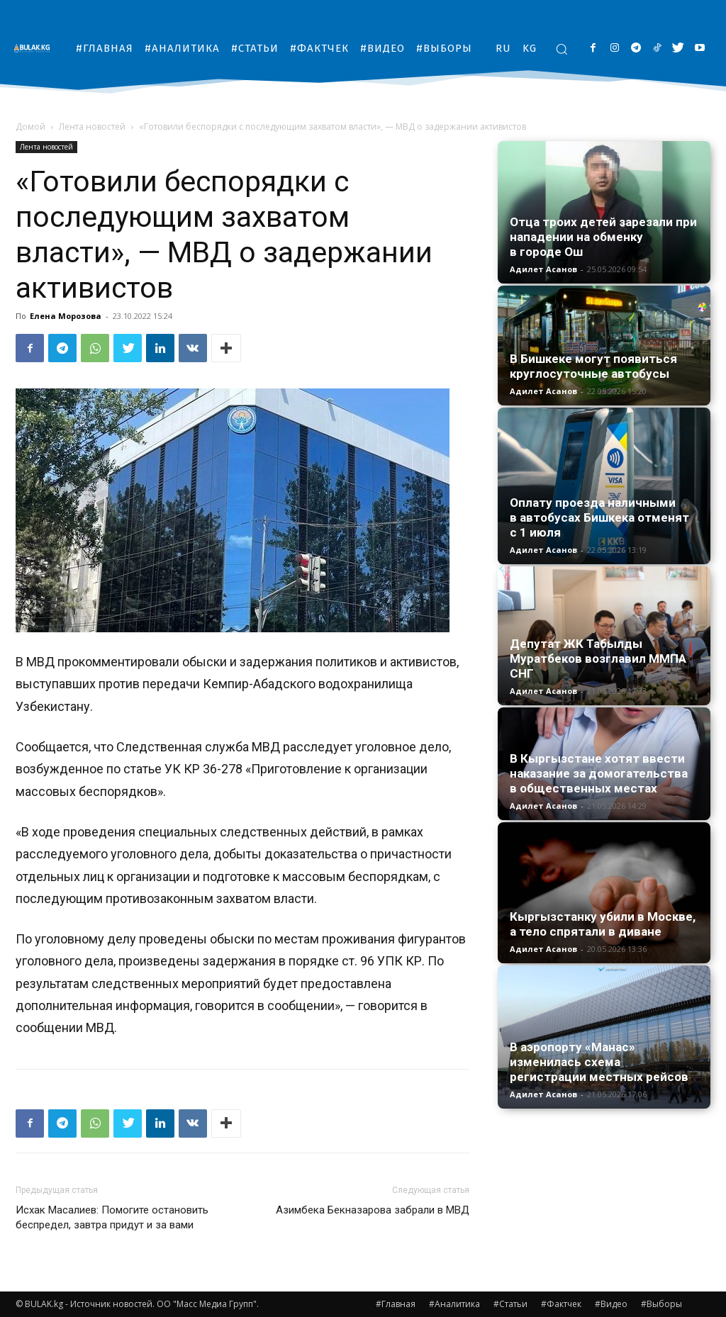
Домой (30, 127)
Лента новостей (92, 127)
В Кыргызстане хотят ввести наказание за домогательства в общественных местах (599, 773)
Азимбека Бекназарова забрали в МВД (372, 1210)
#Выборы (661, 1304)
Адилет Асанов (543, 269)
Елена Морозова (65, 315)
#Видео (611, 1304)
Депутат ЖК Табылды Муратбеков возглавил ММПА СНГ (598, 658)
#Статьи (510, 1304)
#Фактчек (561, 1304)
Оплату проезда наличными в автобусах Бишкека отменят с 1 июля (599, 517)
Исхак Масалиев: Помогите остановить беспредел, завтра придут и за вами (112, 1217)
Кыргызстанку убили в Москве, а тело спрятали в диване (603, 923)
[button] (561, 49)
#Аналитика (454, 1304)
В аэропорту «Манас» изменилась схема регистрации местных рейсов (599, 1062)
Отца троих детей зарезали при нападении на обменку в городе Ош (603, 237)
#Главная (395, 1304)
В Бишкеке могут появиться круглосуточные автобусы (593, 366)
